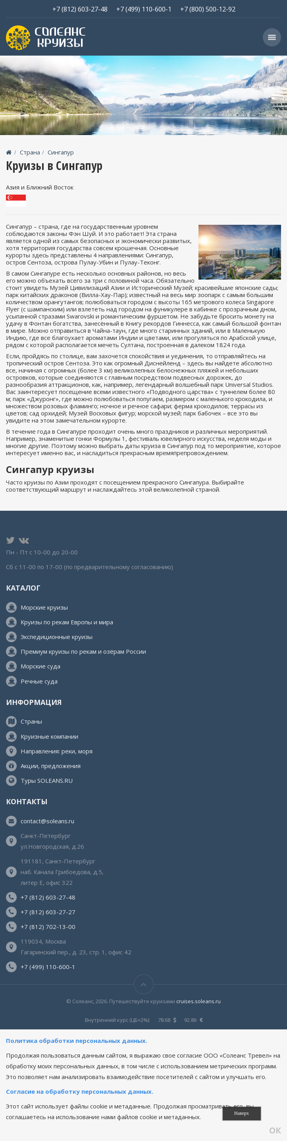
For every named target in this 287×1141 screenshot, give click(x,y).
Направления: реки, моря (56, 751)
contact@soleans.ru (47, 821)
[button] (272, 37)
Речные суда (39, 681)
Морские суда (40, 666)
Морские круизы (44, 607)
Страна (30, 152)
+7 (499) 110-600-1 (143, 9)
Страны (31, 721)
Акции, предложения (51, 766)
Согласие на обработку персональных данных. (79, 1091)
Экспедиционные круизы (56, 637)
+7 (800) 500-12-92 (207, 9)
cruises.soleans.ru (198, 1001)
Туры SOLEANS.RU (47, 780)
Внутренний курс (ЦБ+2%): (117, 1019)
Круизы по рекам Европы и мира (67, 622)
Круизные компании (49, 736)
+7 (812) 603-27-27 (48, 912)
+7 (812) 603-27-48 (80, 9)
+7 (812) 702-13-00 (48, 927)
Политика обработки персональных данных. (77, 1040)
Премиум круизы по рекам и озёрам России (83, 651)
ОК (275, 1130)
